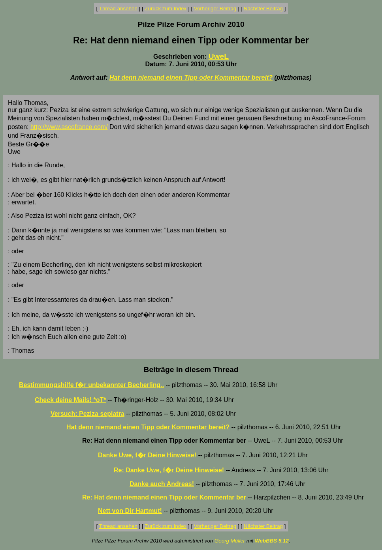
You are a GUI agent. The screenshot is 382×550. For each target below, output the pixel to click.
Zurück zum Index (165, 8)
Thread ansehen (118, 8)
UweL (219, 56)
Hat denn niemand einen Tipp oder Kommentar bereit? (191, 77)
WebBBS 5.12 (272, 541)
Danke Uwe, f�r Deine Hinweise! (147, 455)
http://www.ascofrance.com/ (69, 126)
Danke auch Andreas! (162, 484)
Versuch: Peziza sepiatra (87, 413)
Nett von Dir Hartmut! (130, 510)
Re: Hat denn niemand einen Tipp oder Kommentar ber (164, 497)
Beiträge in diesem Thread (191, 369)
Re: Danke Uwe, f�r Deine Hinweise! (169, 470)
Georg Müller (230, 541)
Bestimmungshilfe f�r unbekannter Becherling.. (91, 385)
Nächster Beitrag (263, 8)
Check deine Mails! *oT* (70, 400)
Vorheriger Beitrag (215, 8)
